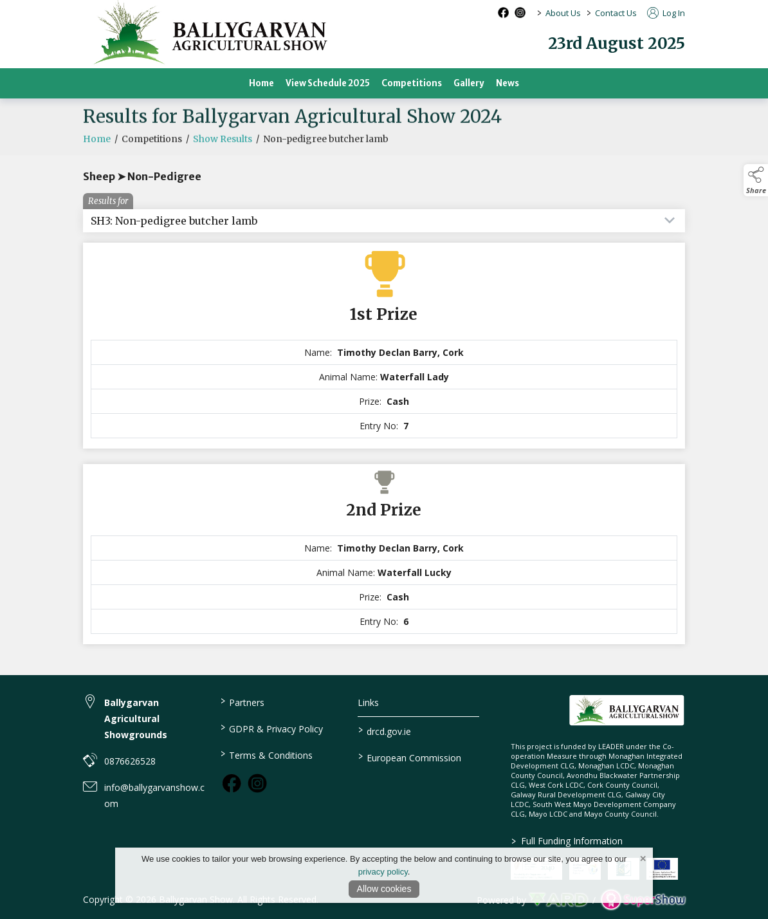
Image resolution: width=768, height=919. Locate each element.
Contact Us (616, 13)
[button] (756, 180)
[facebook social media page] (503, 12)
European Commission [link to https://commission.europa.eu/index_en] (409, 757)
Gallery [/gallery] (468, 83)
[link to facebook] (231, 783)
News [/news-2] (507, 83)
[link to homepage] (627, 710)
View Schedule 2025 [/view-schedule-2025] (328, 83)
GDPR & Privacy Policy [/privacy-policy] (272, 728)
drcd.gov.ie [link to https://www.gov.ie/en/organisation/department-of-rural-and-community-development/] (384, 730)
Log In (666, 13)
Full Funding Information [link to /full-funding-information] (566, 841)
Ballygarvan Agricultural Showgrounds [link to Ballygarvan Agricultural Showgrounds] (135, 718)
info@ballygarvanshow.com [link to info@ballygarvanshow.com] (154, 795)
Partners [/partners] (242, 701)
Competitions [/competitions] (411, 83)
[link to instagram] (257, 783)
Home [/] (261, 83)
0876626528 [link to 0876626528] (130, 761)
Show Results (222, 144)
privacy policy (383, 872)
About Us (563, 13)
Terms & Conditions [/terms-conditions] (267, 754)
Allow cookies (384, 889)
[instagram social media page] (520, 12)
